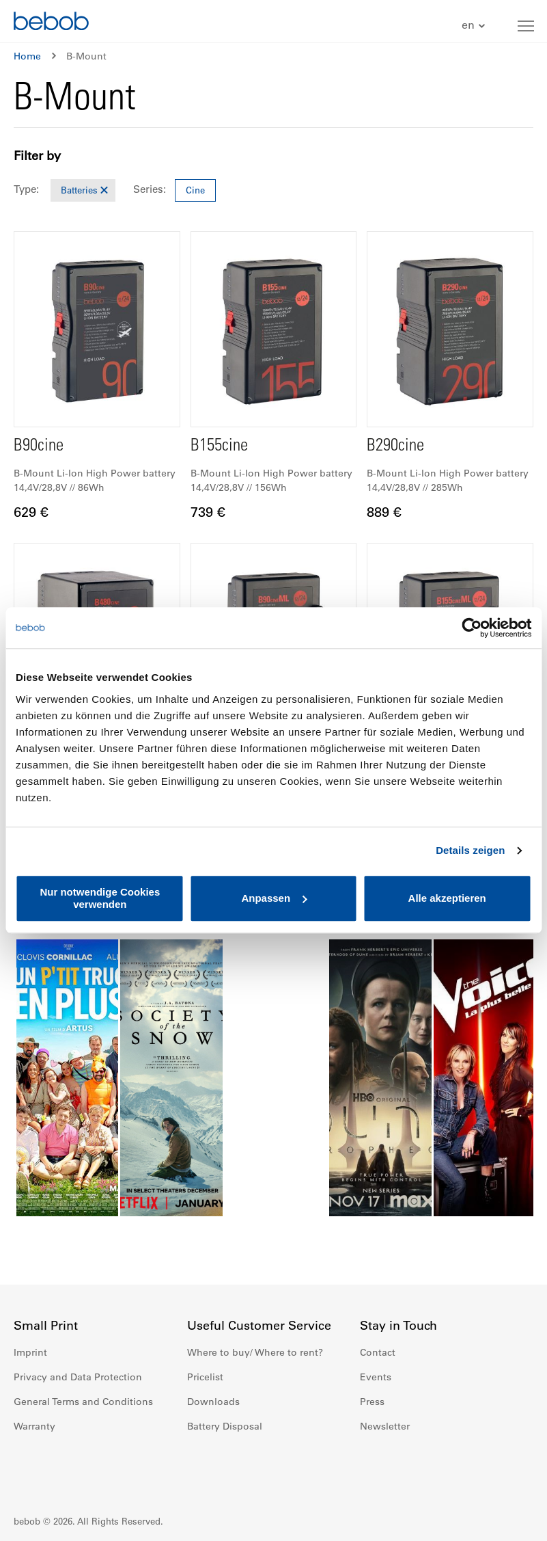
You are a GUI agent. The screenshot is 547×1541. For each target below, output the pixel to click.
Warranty (34, 1426)
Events (375, 1377)
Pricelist (205, 1377)
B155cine (219, 446)
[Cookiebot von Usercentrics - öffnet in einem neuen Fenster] (471, 627)
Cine (195, 190)
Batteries (79, 190)
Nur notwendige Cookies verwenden (100, 898)
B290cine (395, 446)
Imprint (30, 1352)
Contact (377, 1352)
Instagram (401, 1467)
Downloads (213, 1401)
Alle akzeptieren (447, 898)
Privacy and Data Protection (78, 1377)
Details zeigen (470, 850)
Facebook (371, 1467)
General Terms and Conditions (83, 1401)
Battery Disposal (224, 1426)
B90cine (39, 446)
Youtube (431, 1467)
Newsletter (385, 1426)
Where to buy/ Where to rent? (255, 1352)
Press (372, 1401)
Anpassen (274, 898)
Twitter (461, 1467)
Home (27, 56)
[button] (475, 25)
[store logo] (51, 23)
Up (510, 1520)
